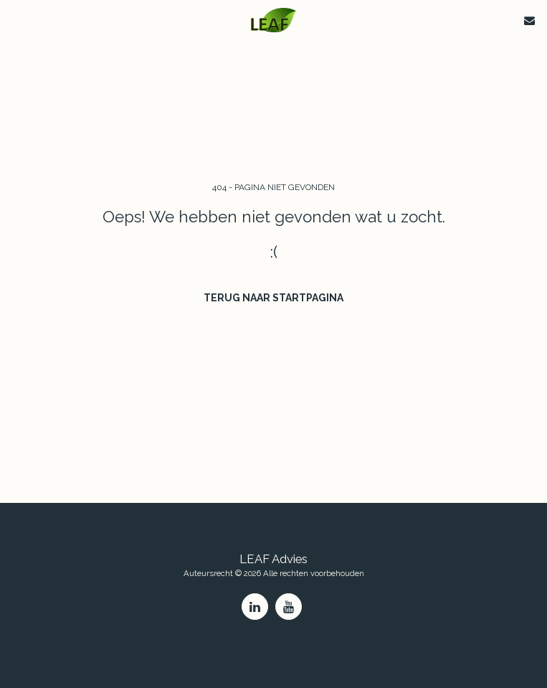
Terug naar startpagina (273, 297)
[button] (16, 20)
